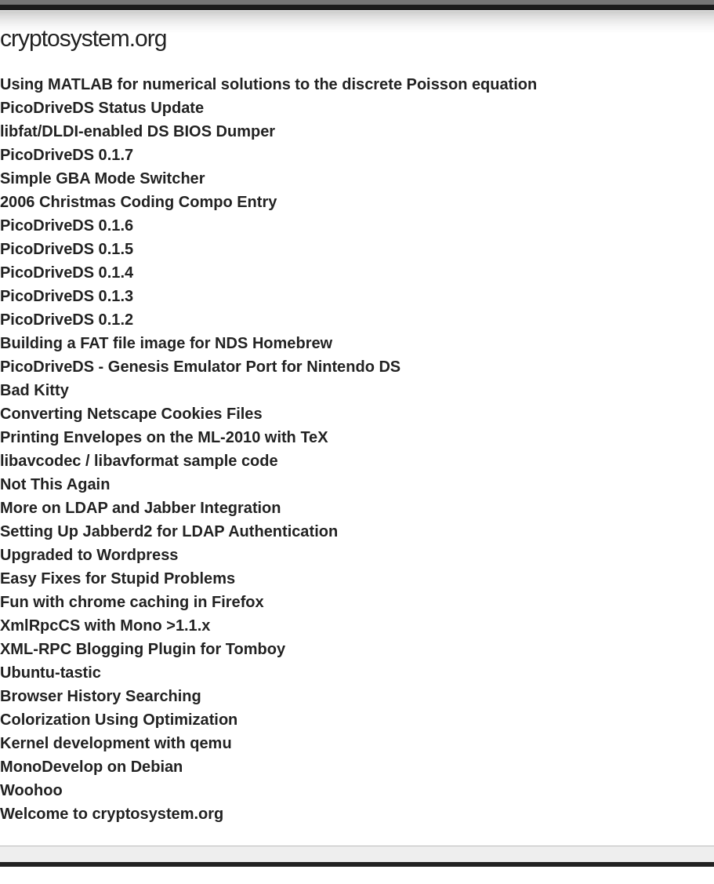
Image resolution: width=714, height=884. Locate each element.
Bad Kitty (34, 389)
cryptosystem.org (83, 38)
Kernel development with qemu (116, 742)
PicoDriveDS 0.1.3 (66, 295)
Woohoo (31, 790)
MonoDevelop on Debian (91, 766)
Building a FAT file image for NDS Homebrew (166, 342)
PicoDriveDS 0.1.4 (66, 272)
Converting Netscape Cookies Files (131, 413)
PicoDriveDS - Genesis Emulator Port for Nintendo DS (200, 366)
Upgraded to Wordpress (89, 554)
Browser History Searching (100, 695)
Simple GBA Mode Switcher (102, 178)
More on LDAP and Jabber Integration (140, 507)
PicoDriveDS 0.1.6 (66, 225)
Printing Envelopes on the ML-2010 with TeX (164, 437)
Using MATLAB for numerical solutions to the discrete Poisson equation (268, 84)
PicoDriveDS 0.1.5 (66, 248)
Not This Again (55, 484)
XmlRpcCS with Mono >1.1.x (105, 625)
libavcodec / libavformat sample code (139, 460)
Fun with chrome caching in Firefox (132, 601)
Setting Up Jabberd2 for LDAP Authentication (169, 531)
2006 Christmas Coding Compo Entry (138, 201)
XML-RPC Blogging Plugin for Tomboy (142, 648)
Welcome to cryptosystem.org (111, 813)
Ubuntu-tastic (50, 672)
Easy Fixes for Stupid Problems (117, 578)
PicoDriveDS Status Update (102, 107)
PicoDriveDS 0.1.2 (66, 319)
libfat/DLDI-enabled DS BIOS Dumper (137, 131)
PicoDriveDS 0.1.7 (66, 154)
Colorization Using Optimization (118, 719)
